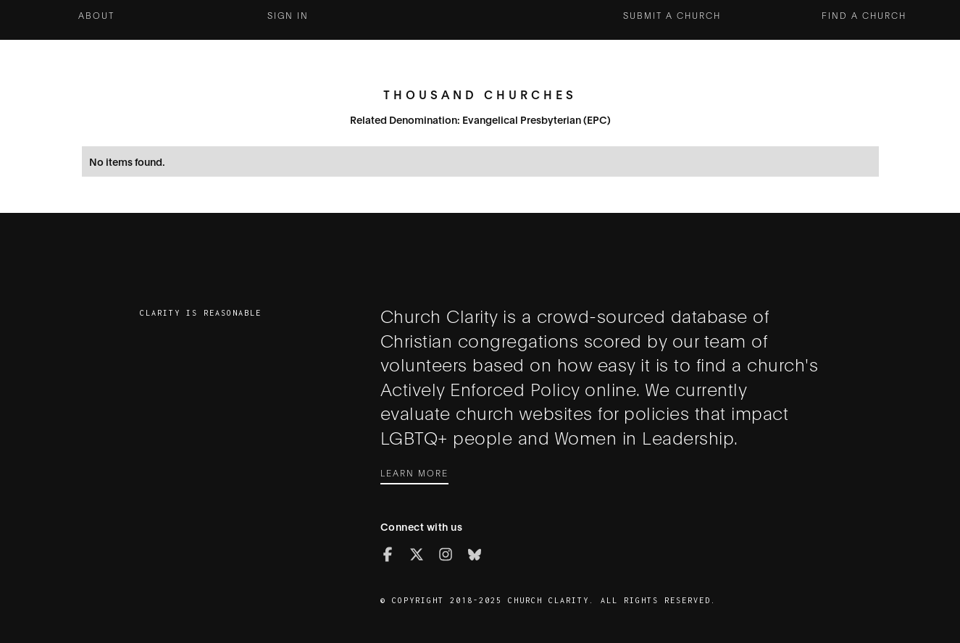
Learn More (414, 472)
